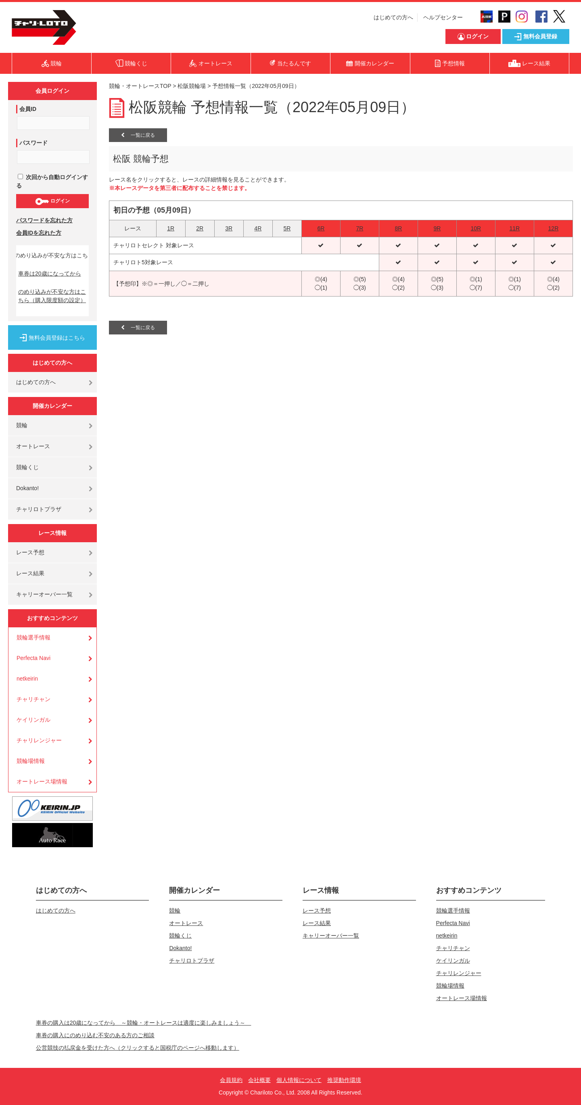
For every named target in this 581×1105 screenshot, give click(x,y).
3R (228, 228)
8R (398, 228)
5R (286, 228)
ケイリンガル (33, 719)
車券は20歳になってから (49, 273)
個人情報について (299, 1080)
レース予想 (30, 552)
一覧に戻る (138, 135)
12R (553, 228)
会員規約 (231, 1080)
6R (320, 228)
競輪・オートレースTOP (140, 86)
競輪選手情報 (33, 637)
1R (170, 228)
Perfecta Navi (33, 658)
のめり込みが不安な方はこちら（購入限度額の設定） (52, 295)
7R (359, 228)
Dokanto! (27, 488)
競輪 (21, 425)
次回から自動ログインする (52, 181)
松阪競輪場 (192, 86)
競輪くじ (27, 467)
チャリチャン (33, 699)
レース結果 (30, 573)
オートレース (33, 446)
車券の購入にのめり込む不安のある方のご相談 (95, 1035)
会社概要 (259, 1080)
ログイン (52, 201)
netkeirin (27, 678)
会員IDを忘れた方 (38, 233)
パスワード (33, 143)
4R (257, 228)
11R (515, 228)
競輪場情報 (31, 761)
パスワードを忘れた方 (44, 220)
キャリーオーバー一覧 (44, 594)
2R (199, 228)
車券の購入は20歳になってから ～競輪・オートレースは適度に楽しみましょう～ (143, 1022)
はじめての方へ (393, 17)
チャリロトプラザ (38, 509)
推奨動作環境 (344, 1080)
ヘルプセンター (443, 17)
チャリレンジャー (39, 740)
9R (437, 228)
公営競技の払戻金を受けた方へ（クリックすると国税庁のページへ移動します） (137, 1047)
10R (476, 228)
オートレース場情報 (42, 781)
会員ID (27, 109)
